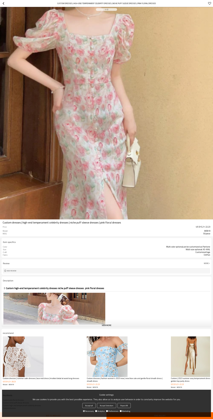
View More (106, 325)
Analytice (100, 411)
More (206, 263)
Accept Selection (106, 405)
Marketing (125, 411)
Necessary (88, 411)
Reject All (124, 405)
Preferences (112, 411)
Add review (11, 270)
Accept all (89, 405)
